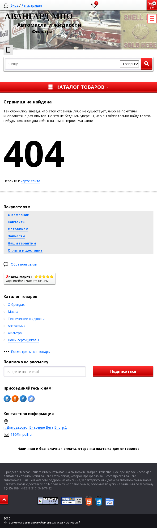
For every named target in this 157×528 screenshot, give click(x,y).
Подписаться (123, 371)
